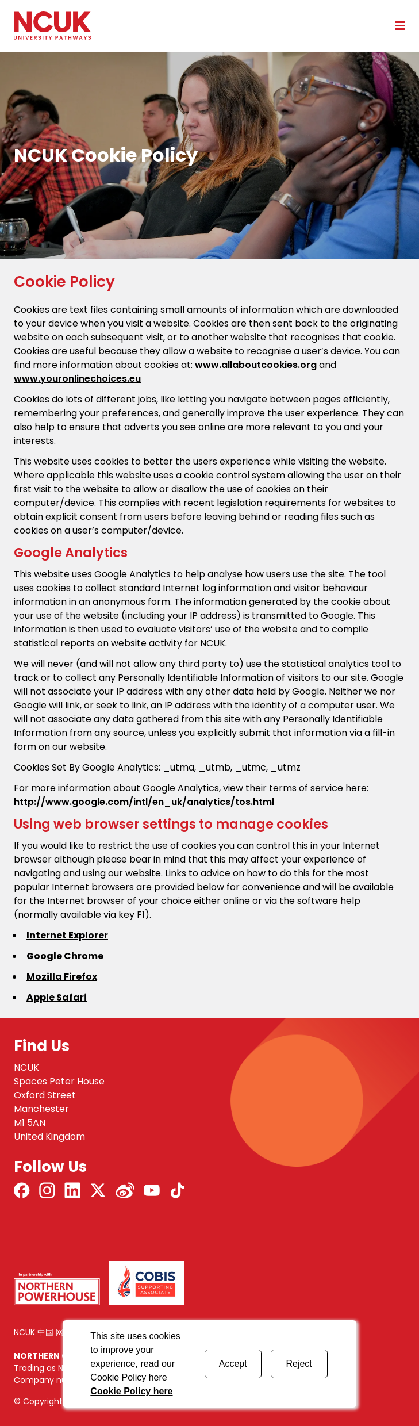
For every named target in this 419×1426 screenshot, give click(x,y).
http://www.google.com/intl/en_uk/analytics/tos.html (144, 801)
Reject (299, 1363)
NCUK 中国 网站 (43, 1332)
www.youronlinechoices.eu (77, 378)
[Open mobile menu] (396, 25)
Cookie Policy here (131, 1391)
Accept (233, 1363)
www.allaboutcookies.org (256, 364)
